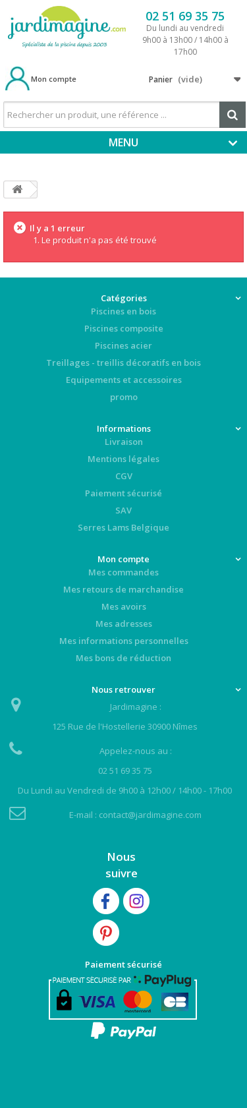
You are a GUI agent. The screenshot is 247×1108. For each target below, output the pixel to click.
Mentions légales (123, 459)
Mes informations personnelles (123, 641)
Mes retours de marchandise (123, 589)
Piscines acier (123, 345)
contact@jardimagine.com (150, 815)
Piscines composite (123, 328)
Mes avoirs (123, 606)
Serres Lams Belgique (123, 527)
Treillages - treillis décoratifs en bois (123, 362)
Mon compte (53, 79)
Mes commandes (123, 572)
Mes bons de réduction (123, 658)
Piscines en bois (123, 311)
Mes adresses (124, 623)
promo (124, 397)
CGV (123, 476)
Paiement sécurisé (123, 493)
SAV (123, 510)
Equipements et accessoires (124, 380)
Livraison (124, 442)
